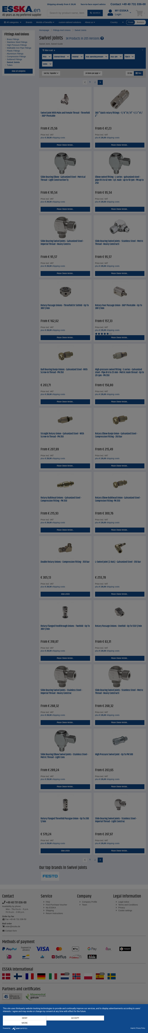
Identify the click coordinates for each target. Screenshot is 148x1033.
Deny (24, 1023)
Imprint (133, 1028)
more (124, 1023)
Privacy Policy (140, 1028)
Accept (74, 1023)
